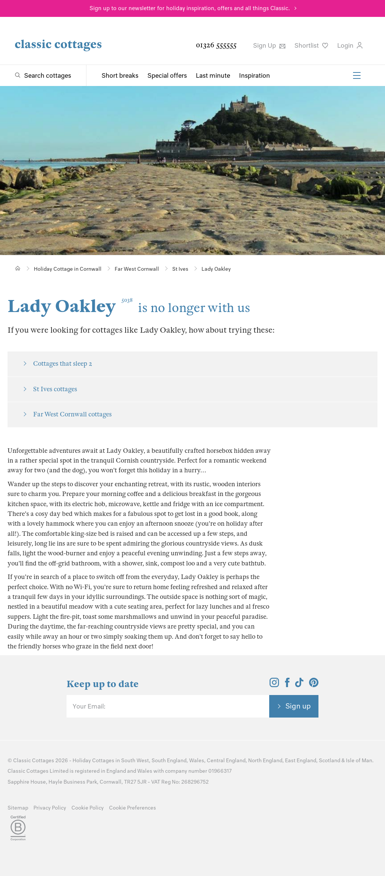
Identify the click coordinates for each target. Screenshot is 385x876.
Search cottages (47, 75)
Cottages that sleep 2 (62, 364)
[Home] (18, 268)
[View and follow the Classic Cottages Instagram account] (274, 685)
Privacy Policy (49, 808)
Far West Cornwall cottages (72, 414)
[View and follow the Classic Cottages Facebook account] (287, 685)
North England (265, 760)
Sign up (298, 705)
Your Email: (89, 706)
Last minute (213, 75)
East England (300, 760)
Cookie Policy (87, 808)
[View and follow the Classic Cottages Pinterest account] (313, 685)
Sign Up (269, 45)
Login (349, 45)
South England (169, 760)
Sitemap (18, 808)
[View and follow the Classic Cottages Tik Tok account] (299, 685)
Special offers (167, 75)
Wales (196, 760)
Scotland (329, 760)
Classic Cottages (33, 760)
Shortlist (311, 45)
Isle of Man (359, 760)
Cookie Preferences (132, 808)
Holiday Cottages (93, 760)
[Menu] (357, 75)
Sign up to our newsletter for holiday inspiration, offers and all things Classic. (189, 8)
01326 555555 (216, 45)
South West (135, 760)
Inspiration (254, 75)
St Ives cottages (55, 389)
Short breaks (120, 75)
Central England (226, 760)
